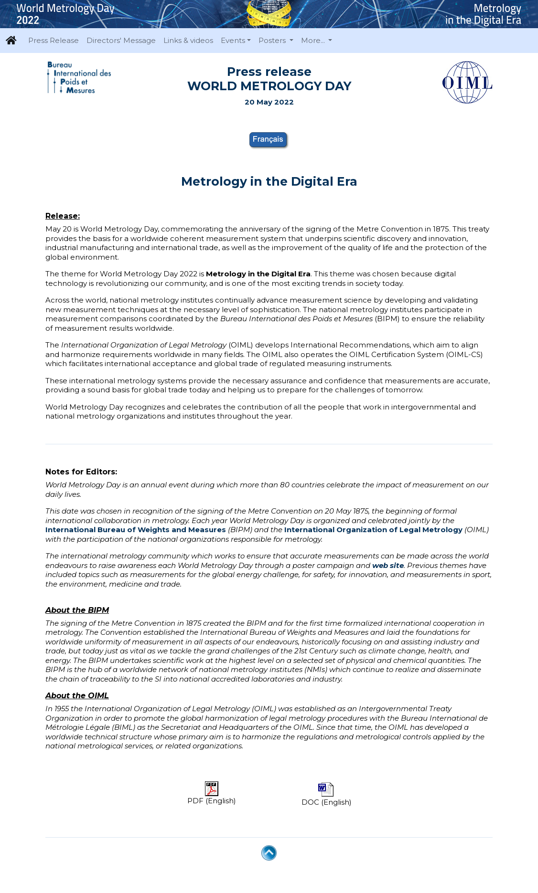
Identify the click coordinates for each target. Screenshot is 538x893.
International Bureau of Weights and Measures (135, 529)
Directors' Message (121, 40)
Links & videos (188, 40)
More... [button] (314, 40)
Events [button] (233, 40)
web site (388, 565)
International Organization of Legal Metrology (373, 529)
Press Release (53, 40)
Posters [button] (273, 40)
